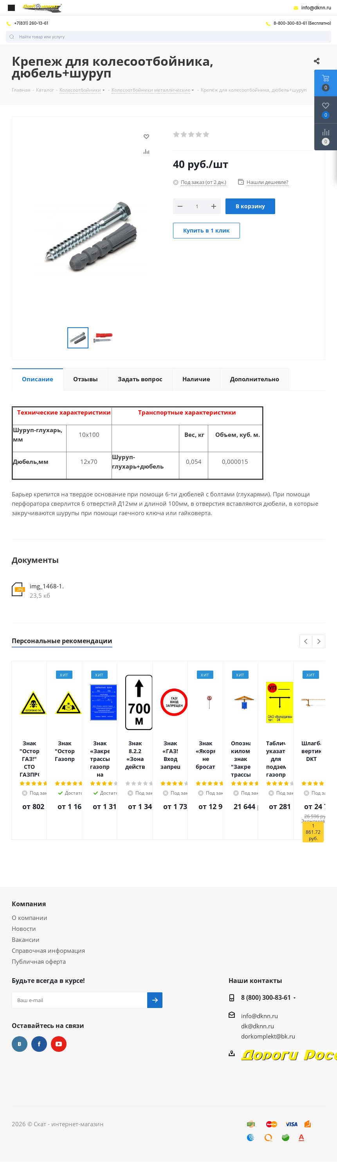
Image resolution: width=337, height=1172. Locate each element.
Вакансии (26, 939)
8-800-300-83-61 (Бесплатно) (298, 23)
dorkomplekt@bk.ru (268, 1036)
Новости (24, 928)
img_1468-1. (47, 586)
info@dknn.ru (312, 8)
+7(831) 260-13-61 (27, 23)
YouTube (59, 1044)
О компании (29, 917)
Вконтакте (19, 1044)
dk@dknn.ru (257, 1026)
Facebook (39, 1044)
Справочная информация (48, 950)
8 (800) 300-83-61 (266, 997)
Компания (29, 904)
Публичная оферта (39, 961)
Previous (306, 642)
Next (318, 642)
